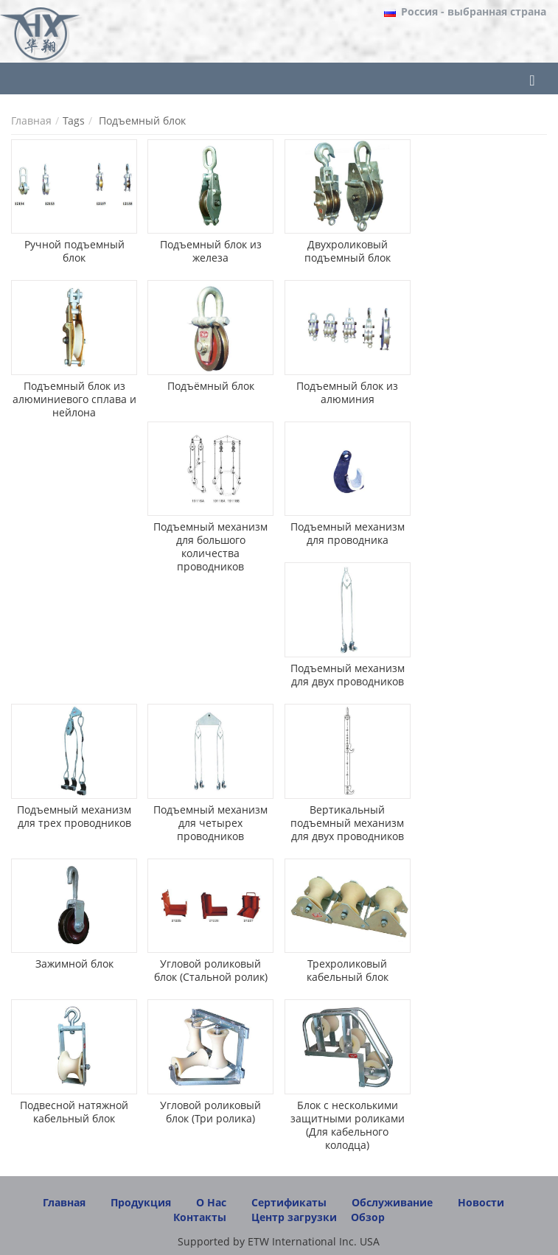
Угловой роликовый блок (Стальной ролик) (211, 970)
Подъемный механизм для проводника (347, 533)
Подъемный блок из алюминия (347, 392)
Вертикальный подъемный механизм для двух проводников (347, 823)
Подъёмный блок (210, 386)
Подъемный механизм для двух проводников (347, 674)
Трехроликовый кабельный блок (347, 970)
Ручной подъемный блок (74, 251)
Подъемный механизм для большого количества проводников (210, 546)
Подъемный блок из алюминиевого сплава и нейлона (74, 399)
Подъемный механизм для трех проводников (74, 816)
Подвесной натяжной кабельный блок (74, 1111)
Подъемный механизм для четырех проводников (210, 823)
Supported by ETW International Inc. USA (279, 1241)
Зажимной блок (74, 964)
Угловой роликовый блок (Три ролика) (210, 1111)
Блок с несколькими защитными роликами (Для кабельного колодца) (347, 1125)
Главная (31, 120)
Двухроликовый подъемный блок (347, 251)
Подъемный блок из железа (211, 251)
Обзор (368, 1217)
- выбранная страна (473, 11)
